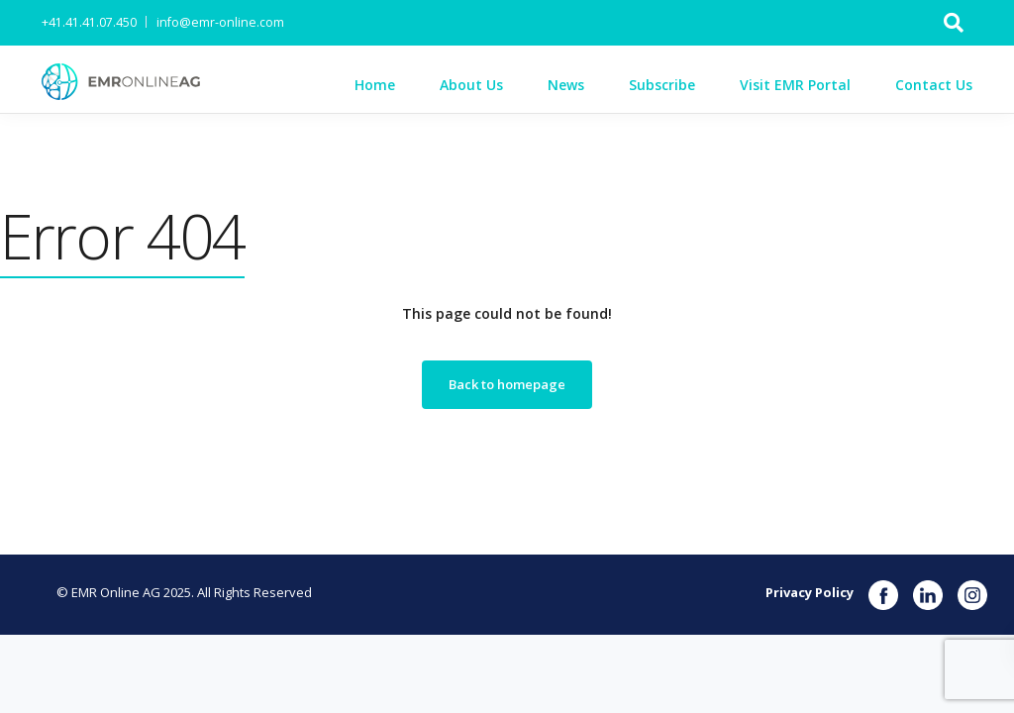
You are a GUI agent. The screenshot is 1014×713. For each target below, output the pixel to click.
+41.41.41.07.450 (89, 22)
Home (375, 84)
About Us (471, 84)
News (566, 84)
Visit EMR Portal (795, 84)
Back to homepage (507, 384)
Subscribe (662, 84)
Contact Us (933, 84)
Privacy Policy (809, 592)
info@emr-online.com (220, 22)
